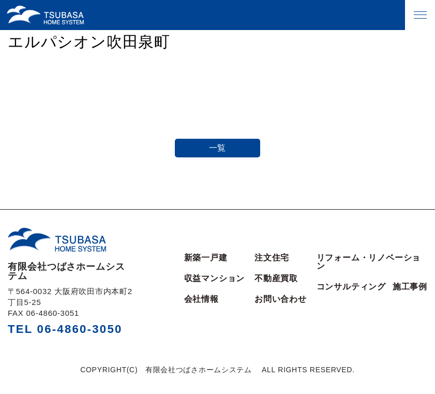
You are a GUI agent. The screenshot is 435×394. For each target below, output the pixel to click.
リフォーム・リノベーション (369, 262)
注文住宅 (271, 258)
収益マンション (214, 278)
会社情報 (201, 299)
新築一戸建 (206, 258)
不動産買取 (276, 278)
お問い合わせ (280, 299)
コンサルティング (351, 287)
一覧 (218, 147)
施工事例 (410, 287)
